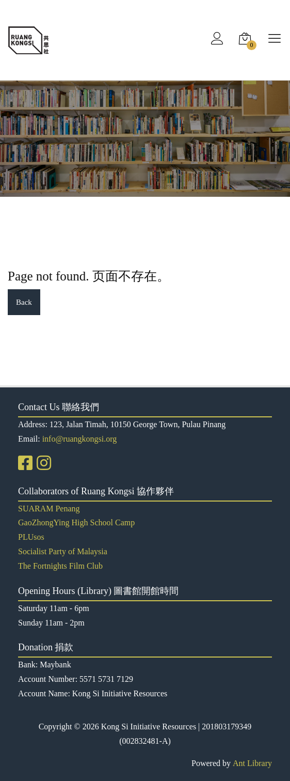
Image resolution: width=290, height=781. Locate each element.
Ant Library (252, 763)
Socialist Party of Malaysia (62, 551)
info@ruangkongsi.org (79, 438)
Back (24, 302)
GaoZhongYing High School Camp (76, 522)
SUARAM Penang (49, 508)
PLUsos (31, 537)
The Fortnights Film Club (60, 565)
